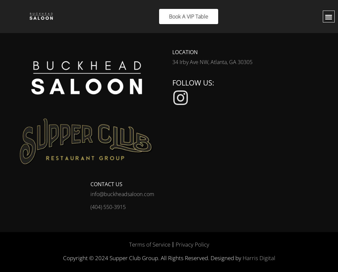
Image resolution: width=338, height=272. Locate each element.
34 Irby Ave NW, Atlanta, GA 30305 (212, 62)
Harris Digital (259, 258)
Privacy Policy (192, 244)
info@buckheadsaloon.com (122, 194)
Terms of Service (149, 244)
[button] (329, 17)
